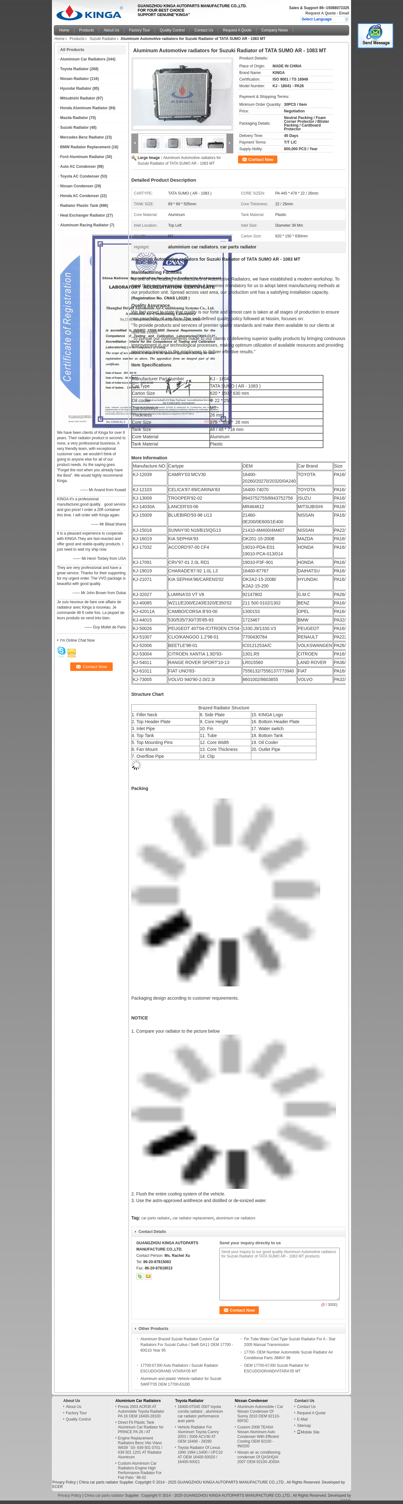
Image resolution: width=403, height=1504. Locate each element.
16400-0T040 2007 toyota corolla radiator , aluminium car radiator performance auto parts (200, 1414)
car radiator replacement (193, 1218)
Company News (274, 30)
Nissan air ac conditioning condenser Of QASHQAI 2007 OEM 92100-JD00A (259, 1457)
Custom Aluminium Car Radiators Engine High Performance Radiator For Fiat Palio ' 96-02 (140, 1470)
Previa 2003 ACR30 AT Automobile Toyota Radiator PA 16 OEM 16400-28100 (141, 1411)
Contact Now (260, 159)
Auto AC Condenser (78, 166)
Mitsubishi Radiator (77, 98)
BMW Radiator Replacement (85, 147)
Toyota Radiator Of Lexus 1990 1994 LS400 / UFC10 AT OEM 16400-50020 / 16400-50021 (200, 1454)
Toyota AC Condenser (79, 176)
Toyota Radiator (74, 69)
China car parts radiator (98, 1482)
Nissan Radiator (74, 79)
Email (344, 13)
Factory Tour (139, 30)
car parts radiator (155, 1218)
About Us (111, 30)
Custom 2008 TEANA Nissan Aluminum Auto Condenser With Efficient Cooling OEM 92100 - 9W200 (258, 1436)
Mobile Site (308, 1432)
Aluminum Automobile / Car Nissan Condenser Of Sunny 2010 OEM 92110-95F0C (260, 1414)
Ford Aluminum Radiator (82, 157)
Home (64, 30)
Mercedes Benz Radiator (82, 137)
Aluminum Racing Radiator (84, 225)
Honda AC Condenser (79, 196)
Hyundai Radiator (75, 88)
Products (86, 30)
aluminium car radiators (235, 1218)
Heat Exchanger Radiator (82, 215)
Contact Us (204, 30)
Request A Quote (320, 13)
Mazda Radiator (74, 118)
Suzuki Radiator (102, 39)
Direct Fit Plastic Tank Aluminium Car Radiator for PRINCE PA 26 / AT (141, 1427)
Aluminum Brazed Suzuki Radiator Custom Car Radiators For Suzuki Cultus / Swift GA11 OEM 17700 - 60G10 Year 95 (186, 1345)
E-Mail (302, 1419)
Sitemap (304, 1425)
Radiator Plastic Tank (79, 205)
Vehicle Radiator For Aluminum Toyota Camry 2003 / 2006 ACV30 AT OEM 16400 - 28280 (198, 1434)
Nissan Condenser (76, 186)
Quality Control (172, 30)
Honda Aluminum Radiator (84, 108)
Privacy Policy (64, 1482)
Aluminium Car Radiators (82, 59)
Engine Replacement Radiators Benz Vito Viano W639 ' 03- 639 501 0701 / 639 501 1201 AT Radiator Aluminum (140, 1447)
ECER (57, 1486)
